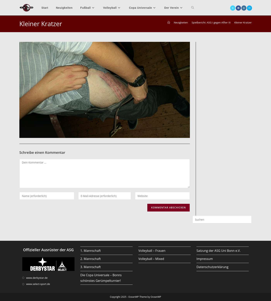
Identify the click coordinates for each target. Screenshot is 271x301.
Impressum (204, 259)
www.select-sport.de (38, 284)
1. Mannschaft (90, 251)
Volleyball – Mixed (151, 259)
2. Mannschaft (90, 259)
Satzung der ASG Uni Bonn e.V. (218, 251)
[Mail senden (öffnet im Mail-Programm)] (249, 8)
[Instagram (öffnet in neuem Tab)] (243, 8)
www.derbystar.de (37, 278)
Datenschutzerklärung (212, 267)
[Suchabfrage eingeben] (222, 219)
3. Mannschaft (90, 267)
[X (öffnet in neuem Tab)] (232, 8)
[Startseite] (168, 22)
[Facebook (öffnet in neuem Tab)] (238, 8)
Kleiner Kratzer (243, 22)
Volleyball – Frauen (152, 251)
